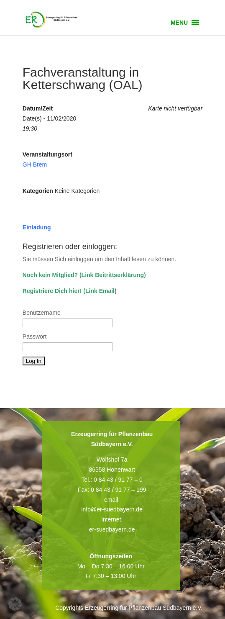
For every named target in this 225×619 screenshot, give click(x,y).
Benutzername (42, 312)
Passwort (35, 336)
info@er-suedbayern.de (112, 509)
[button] (179, 22)
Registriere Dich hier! (52, 291)
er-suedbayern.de (112, 529)
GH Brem (35, 164)
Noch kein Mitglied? (50, 275)
